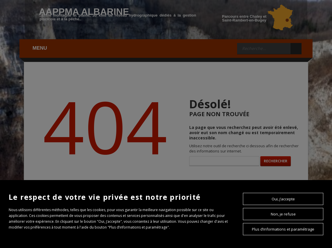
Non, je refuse (283, 214)
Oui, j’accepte (283, 199)
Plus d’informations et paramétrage (283, 229)
